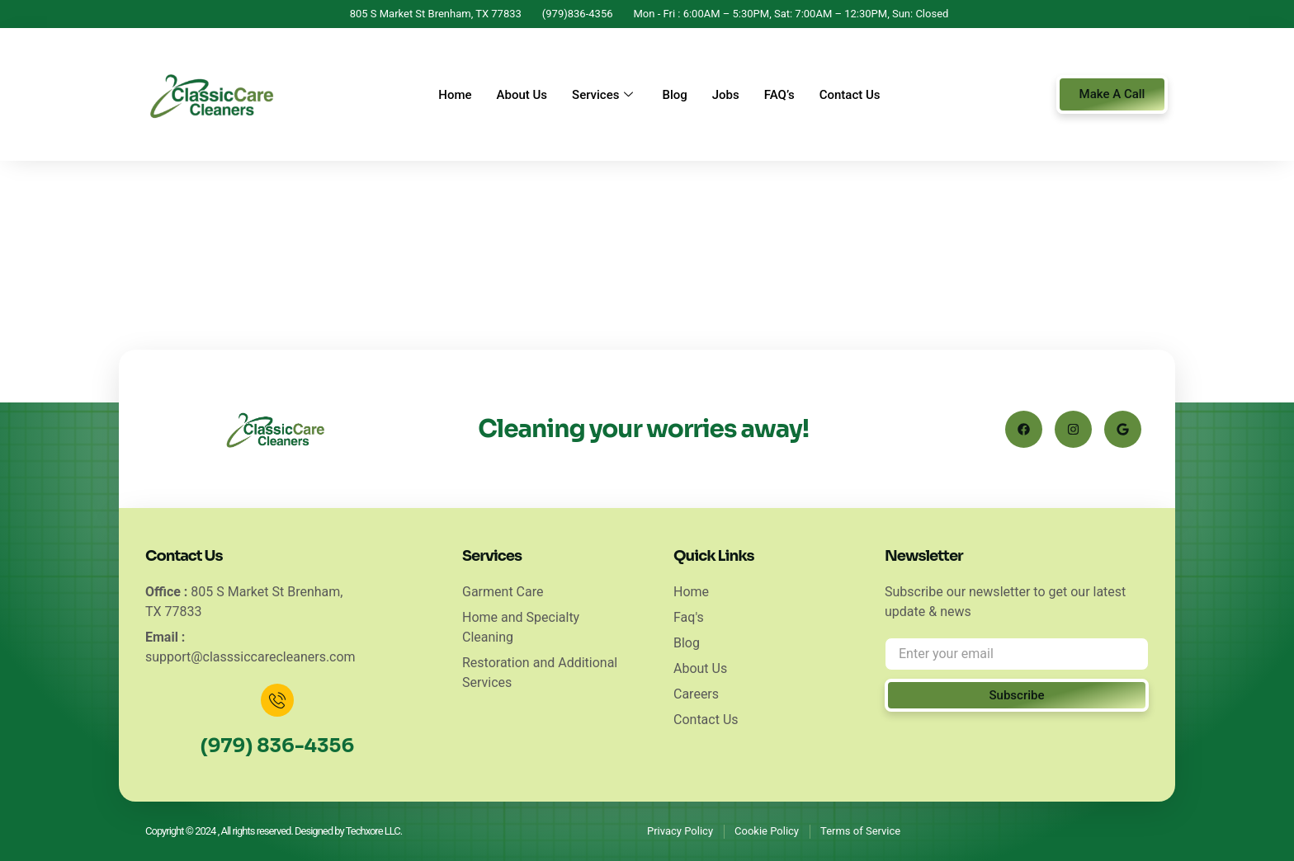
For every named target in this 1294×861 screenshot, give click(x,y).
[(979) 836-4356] (277, 700)
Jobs (725, 94)
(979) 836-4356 (277, 746)
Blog (674, 94)
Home (454, 94)
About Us (522, 94)
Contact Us (850, 94)
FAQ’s (779, 94)
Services (604, 94)
